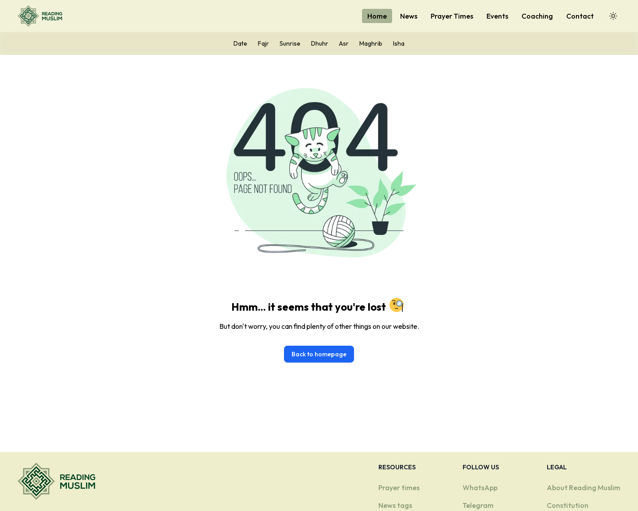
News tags (395, 505)
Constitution (567, 505)
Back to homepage (319, 354)
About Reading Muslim (583, 487)
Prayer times (399, 487)
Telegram (478, 505)
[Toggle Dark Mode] (613, 16)
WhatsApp (480, 487)
